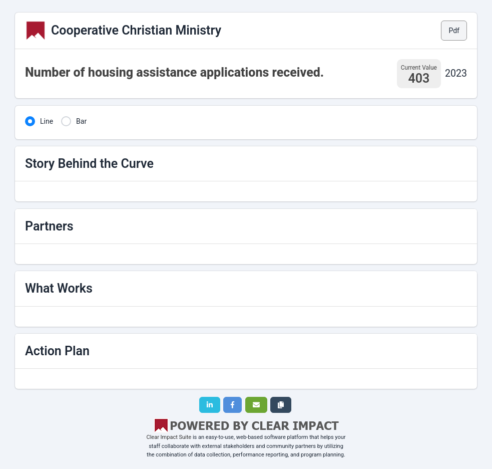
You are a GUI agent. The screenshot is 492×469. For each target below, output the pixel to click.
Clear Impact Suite (169, 437)
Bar (81, 121)
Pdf (453, 31)
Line (46, 121)
